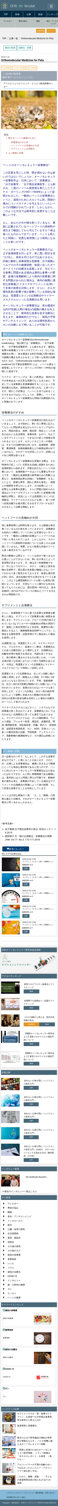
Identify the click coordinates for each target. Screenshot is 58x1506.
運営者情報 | (39, 1493)
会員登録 (41, 31)
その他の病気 (18, 68)
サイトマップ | (29, 1493)
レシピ (11, 1263)
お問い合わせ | (50, 1493)
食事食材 (12, 1259)
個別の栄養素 (31, 68)
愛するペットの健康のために (22, 138)
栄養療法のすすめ (19, 142)
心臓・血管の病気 (16, 1229)
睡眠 (38, 21)
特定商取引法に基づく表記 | (16, 1497)
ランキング (52, 14)
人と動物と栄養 (15, 153)
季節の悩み (23, 21)
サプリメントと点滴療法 (23, 148)
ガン (10, 1289)
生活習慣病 (6, 68)
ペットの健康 (14, 1297)
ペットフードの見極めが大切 (25, 145)
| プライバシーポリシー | (14, 1493)
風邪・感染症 (14, 1238)
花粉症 (11, 1242)
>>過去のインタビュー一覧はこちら (19, 1191)
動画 (40, 14)
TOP (6, 14)
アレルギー (7, 21)
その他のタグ (14, 1250)
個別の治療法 (14, 1272)
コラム (11, 1267)
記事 (29, 14)
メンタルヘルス (15, 1220)
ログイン (51, 31)
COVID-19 (12, 1276)
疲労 (10, 1225)
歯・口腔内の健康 (16, 1284)
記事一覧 (13, 38)
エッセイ (12, 1293)
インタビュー (14, 1280)
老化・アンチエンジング (19, 1216)
